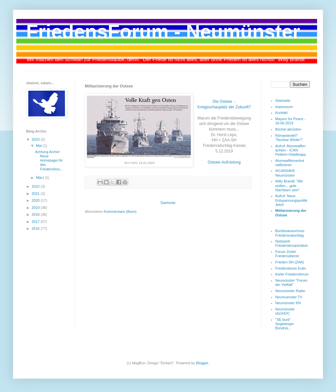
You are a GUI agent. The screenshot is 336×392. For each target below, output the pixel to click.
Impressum (284, 107)
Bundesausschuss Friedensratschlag (289, 233)
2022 (36, 186)
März (40, 178)
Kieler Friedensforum (292, 274)
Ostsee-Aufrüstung (224, 162)
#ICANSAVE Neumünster (285, 173)
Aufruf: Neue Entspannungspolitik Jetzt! (291, 200)
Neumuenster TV (288, 297)
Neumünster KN (288, 303)
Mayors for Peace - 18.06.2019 (290, 121)
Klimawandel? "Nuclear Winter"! (289, 137)
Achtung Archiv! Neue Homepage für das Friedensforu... (49, 160)
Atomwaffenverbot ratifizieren (289, 163)
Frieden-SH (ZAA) (289, 262)
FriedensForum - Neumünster (163, 31)
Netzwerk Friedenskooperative (291, 243)
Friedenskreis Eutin (290, 268)
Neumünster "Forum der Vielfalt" (291, 282)
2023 (36, 139)
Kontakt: (281, 113)
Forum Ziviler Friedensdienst (287, 254)
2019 (36, 208)
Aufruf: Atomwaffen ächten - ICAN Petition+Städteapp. (291, 150)
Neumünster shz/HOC (285, 311)
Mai (39, 146)
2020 (36, 200)
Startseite (168, 203)
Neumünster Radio (290, 291)
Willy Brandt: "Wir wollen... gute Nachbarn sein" (289, 185)
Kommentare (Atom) (120, 211)
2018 (36, 214)
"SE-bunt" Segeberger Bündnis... (284, 324)
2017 (36, 222)
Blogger (202, 363)
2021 (36, 194)
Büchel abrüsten (288, 129)
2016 (36, 228)
